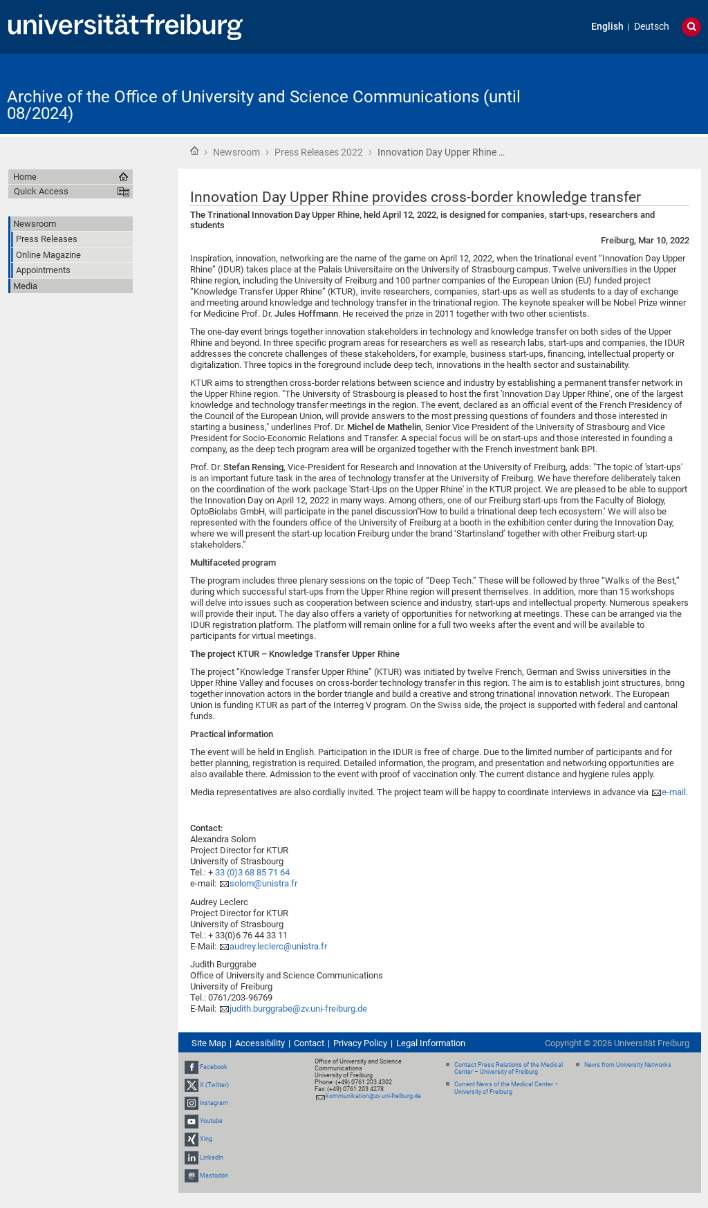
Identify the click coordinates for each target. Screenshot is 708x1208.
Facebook (213, 1066)
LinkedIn (211, 1157)
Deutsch (651, 26)
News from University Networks (627, 1064)
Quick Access (41, 191)
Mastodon (214, 1175)
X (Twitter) (214, 1084)
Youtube (211, 1120)
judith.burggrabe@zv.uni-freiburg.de (298, 1008)
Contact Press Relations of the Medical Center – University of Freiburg (508, 1068)
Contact (309, 1043)
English (607, 26)
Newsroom (236, 152)
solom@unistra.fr (263, 883)
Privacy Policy (360, 1043)
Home (194, 151)
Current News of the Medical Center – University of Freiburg (506, 1088)
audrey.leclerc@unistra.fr (278, 946)
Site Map (209, 1043)
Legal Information (430, 1043)
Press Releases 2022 (318, 152)
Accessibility (260, 1043)
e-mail (674, 792)
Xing (206, 1139)
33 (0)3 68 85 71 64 (252, 872)
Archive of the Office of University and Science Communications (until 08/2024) (264, 105)
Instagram (214, 1102)
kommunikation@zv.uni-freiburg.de (373, 1096)
